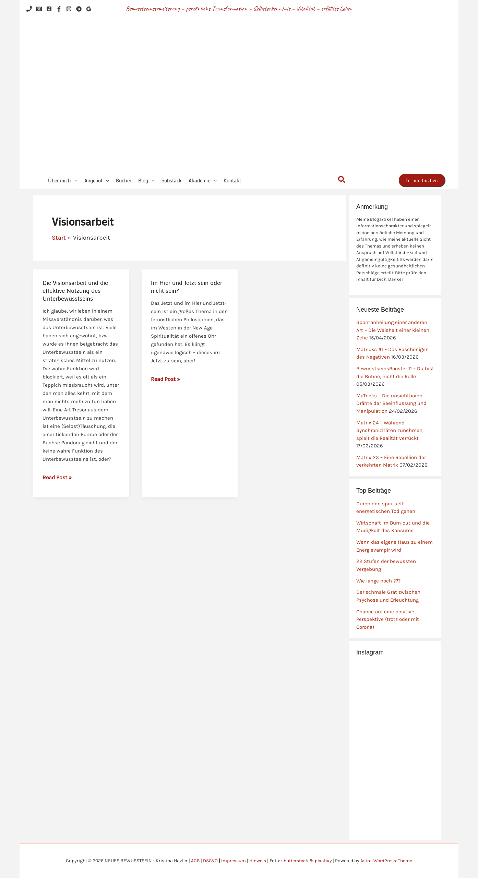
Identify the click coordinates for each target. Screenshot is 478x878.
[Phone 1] (29, 9)
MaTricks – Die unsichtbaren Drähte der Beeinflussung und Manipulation (391, 403)
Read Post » (57, 477)
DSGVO (210, 861)
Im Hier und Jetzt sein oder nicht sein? (186, 286)
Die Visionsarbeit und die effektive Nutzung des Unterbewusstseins (75, 290)
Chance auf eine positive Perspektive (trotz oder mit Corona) (387, 619)
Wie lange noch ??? (378, 581)
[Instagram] (69, 9)
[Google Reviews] (89, 9)
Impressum (233, 861)
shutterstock (294, 861)
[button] (74, 180)
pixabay (323, 861)
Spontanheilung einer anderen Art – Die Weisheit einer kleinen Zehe (392, 330)
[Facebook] (49, 9)
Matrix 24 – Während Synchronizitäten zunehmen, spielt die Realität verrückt (389, 430)
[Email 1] (39, 9)
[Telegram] (79, 9)
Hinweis (257, 861)
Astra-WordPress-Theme (387, 861)
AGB (194, 861)
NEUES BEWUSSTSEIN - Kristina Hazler (268, 95)
